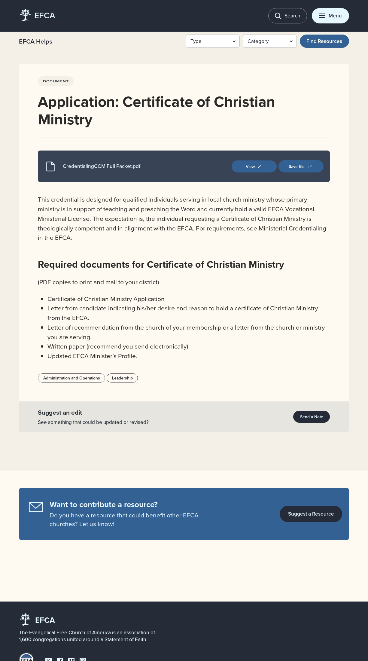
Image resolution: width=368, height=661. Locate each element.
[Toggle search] (287, 15)
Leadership (122, 378)
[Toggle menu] (330, 15)
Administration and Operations (71, 378)
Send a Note (311, 417)
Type (196, 41)
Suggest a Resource (311, 513)
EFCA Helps (35, 41)
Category (258, 41)
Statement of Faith (125, 639)
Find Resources (324, 41)
